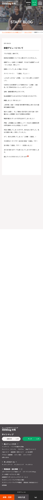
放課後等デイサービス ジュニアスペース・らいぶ (15, 477)
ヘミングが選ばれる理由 (17, 446)
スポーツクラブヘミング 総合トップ (11, 471)
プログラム (21, 449)
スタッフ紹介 (17, 455)
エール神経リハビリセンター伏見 (10, 474)
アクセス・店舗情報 (7, 455)
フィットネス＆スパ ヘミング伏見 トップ (12, 32)
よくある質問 (29, 452)
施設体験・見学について (17, 452)
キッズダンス (29, 464)
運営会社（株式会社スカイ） (31, 482)
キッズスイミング (19, 464)
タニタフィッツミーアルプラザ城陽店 (12, 482)
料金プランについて (31, 449)
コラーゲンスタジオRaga (29, 471)
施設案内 (28, 2)
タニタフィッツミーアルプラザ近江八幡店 (13, 480)
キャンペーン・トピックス (9, 449)
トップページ (5, 446)
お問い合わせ (5, 457)
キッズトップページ (7, 464)
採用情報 (4, 485)
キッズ (34, 2)
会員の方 (9, 439)
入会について (5, 452)
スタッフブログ (28, 32)
